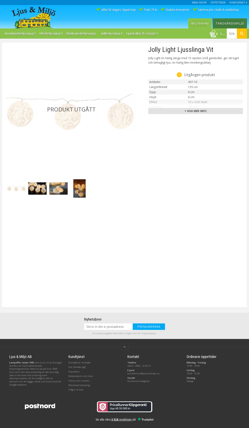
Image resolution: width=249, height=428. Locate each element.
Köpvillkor (74, 371)
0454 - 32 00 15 (143, 365)
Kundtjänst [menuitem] (237, 2)
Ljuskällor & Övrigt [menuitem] (141, 33)
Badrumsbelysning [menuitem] (81, 33)
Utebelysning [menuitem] (50, 33)
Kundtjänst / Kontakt (79, 362)
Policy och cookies (78, 380)
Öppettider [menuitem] (218, 2)
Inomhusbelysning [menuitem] (19, 33)
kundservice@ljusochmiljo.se (143, 373)
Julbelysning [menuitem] (111, 33)
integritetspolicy (148, 333)
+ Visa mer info (196, 111)
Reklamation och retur (80, 376)
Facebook (132, 381)
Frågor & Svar (76, 389)
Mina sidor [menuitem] (199, 2)
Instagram (144, 381)
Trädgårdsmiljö (230, 23)
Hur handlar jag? (77, 366)
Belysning (200, 23)
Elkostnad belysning (79, 385)
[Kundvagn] (217, 34)
